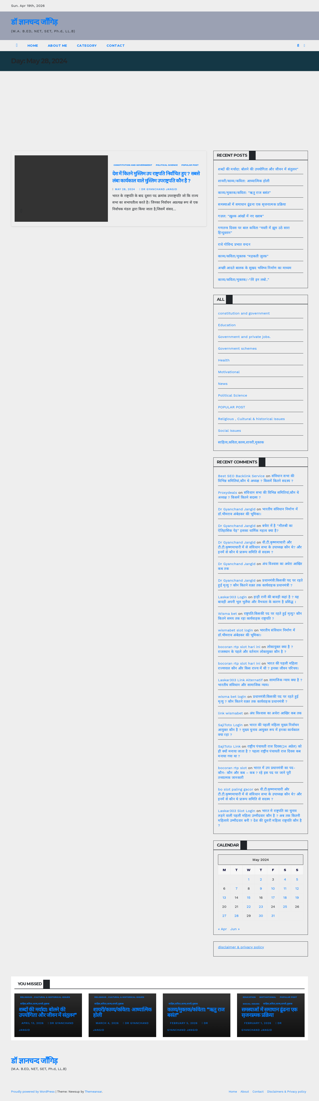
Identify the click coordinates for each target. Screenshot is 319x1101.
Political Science (166, 165)
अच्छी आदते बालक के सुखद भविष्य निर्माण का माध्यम (254, 268)
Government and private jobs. (244, 337)
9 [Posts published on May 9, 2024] (261, 888)
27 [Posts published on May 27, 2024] (224, 916)
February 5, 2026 (184, 1023)
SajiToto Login (230, 725)
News (223, 384)
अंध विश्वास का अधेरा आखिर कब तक (275, 713)
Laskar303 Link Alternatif (240, 680)
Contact (116, 46)
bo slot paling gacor (235, 789)
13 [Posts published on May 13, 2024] (224, 897)
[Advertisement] (159, 104)
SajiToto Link (229, 746)
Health (224, 360)
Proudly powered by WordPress (33, 1091)
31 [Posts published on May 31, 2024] (273, 916)
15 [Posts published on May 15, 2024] (249, 897)
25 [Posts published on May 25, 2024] (285, 906)
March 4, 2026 (108, 1023)
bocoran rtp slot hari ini (239, 647)
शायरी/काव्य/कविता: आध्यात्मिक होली (243, 181)
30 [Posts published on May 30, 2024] (261, 916)
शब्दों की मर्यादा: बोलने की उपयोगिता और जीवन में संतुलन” (258, 169)
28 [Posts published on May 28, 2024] (236, 916)
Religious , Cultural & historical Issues (251, 419)
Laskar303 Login (232, 597)
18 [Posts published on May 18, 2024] (285, 897)
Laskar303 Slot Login (236, 811)
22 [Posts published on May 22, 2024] (249, 906)
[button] (298, 45)
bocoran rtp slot (232, 768)
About (245, 1091)
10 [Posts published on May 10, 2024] (273, 888)
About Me (57, 46)
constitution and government (133, 165)
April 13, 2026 (33, 1023)
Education (227, 325)
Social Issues (229, 430)
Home (32, 46)
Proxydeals (227, 492)
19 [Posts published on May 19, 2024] (297, 897)
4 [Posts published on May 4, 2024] (285, 879)
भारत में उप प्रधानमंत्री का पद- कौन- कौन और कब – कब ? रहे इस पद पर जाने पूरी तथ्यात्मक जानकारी (256, 773)
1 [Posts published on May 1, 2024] (248, 879)
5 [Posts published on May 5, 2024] (297, 879)
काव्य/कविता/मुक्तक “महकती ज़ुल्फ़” (243, 256)
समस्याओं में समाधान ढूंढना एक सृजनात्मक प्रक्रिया (252, 204)
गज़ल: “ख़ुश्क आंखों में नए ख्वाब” (241, 216)
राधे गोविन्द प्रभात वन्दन (234, 244)
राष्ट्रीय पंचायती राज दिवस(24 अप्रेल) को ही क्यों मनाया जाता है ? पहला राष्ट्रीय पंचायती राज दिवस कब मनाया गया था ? (259, 751)
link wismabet (230, 713)
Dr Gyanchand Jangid (158, 189)
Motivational (229, 372)
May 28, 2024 (125, 189)
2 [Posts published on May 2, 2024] (261, 879)
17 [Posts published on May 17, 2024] (273, 897)
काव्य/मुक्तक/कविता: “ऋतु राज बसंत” (244, 193)
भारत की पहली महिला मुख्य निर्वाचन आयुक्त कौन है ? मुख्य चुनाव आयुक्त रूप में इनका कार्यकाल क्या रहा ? (258, 730)
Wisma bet (227, 613)
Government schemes (237, 348)
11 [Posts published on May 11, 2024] (285, 888)
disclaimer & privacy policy (241, 947)
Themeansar (93, 1091)
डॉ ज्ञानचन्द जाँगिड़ (34, 22)
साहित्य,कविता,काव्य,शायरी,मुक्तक (241, 442)
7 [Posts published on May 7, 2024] (236, 888)
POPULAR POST (189, 165)
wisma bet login (232, 696)
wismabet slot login (235, 630)
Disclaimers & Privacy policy (286, 1091)
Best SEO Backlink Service (241, 476)
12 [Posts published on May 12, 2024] (297, 888)
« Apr (222, 929)
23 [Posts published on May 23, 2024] (261, 906)
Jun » (235, 929)
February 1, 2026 (258, 1023)
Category (87, 46)
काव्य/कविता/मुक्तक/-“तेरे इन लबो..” (243, 280)
